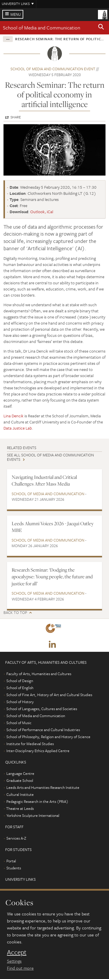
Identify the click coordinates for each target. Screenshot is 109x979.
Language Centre (20, 773)
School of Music (18, 723)
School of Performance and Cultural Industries (43, 730)
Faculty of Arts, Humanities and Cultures (38, 674)
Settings (14, 961)
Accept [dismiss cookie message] (16, 952)
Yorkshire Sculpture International (32, 815)
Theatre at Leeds (20, 808)
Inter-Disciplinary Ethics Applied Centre (37, 751)
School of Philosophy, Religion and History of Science (48, 737)
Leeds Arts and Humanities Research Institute (42, 787)
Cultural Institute (20, 794)
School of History (20, 702)
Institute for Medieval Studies (30, 744)
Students (13, 868)
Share (15, 117)
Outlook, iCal (41, 212)
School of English (19, 688)
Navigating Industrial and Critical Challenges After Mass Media (44, 480)
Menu (15, 14)
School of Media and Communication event (52, 69)
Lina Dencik (13, 416)
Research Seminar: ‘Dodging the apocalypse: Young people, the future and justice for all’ (52, 576)
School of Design (19, 681)
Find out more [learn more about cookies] (20, 968)
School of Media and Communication (41, 27)
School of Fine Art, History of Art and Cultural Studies (49, 695)
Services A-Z (16, 838)
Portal (11, 861)
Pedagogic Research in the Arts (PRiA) (37, 801)
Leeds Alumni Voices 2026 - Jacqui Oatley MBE (53, 527)
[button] (101, 28)
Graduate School (19, 780)
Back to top (15, 612)
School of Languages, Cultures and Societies (41, 709)
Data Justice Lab (17, 428)
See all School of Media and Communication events (50, 457)
